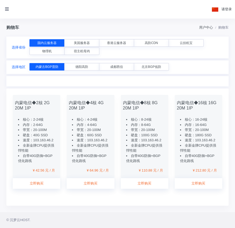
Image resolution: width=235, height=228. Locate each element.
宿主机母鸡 (82, 51)
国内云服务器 (47, 43)
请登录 (226, 9)
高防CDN (151, 43)
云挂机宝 (186, 43)
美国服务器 (82, 43)
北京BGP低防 (151, 67)
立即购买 (37, 183)
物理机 (47, 51)
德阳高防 (81, 67)
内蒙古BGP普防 (47, 67)
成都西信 (116, 67)
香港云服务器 (116, 43)
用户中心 (206, 27)
